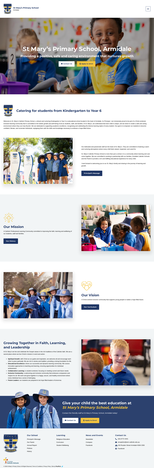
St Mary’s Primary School (26, 8)
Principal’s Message (33, 439)
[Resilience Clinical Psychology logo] (11, 443)
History (29, 451)
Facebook (89, 445)
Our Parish (30, 442)
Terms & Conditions (37, 466)
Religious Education (63, 439)
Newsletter (89, 439)
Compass (89, 442)
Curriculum (60, 442)
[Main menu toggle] (148, 9)
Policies (29, 448)
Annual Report (32, 445)
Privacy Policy (47, 466)
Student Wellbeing (62, 445)
